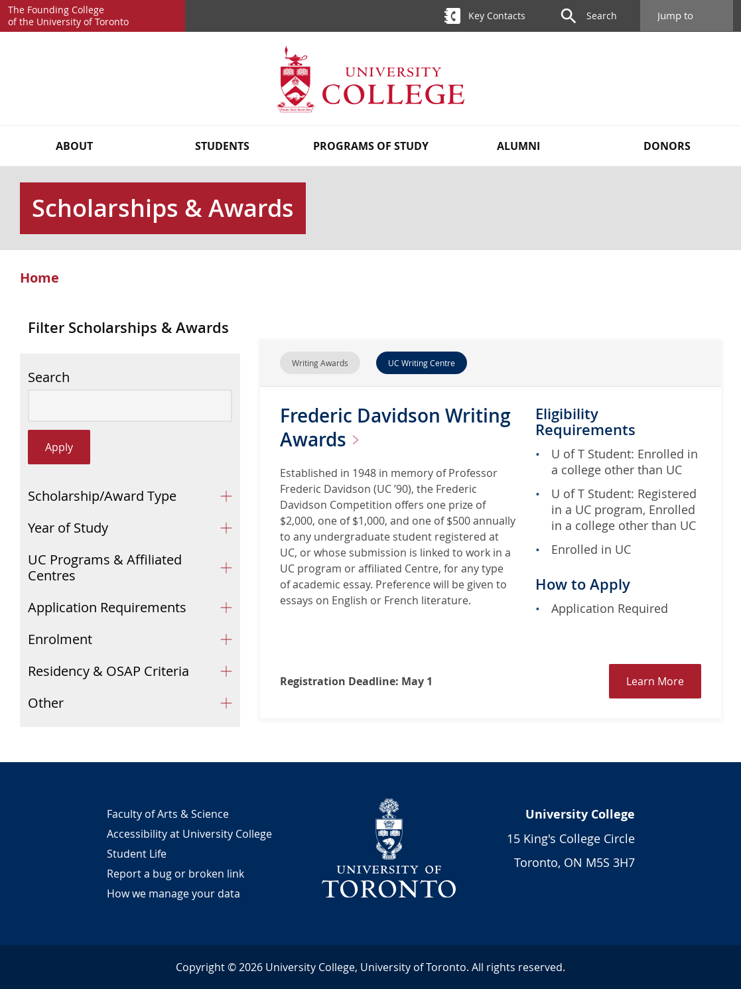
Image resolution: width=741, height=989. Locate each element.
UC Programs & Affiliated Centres (105, 567)
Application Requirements (107, 607)
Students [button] (222, 146)
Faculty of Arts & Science (168, 814)
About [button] (74, 146)
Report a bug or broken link (175, 873)
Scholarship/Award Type (102, 496)
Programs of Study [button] (371, 146)
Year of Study (68, 528)
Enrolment (60, 639)
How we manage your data (173, 893)
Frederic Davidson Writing (395, 427)
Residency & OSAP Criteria (108, 671)
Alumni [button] (518, 146)
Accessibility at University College (189, 833)
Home (39, 278)
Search (49, 377)
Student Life (137, 853)
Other (46, 703)
